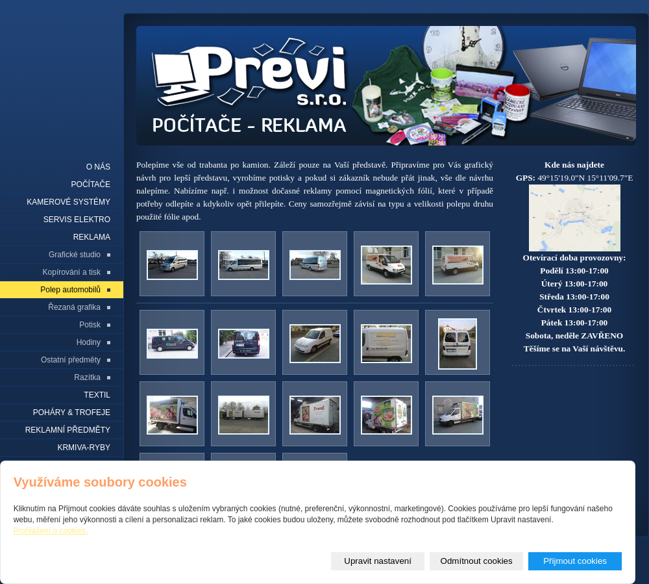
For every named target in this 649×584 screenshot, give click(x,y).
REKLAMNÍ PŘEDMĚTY (67, 430)
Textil (97, 395)
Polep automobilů (70, 289)
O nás (98, 166)
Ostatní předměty (71, 359)
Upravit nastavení (377, 561)
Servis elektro (76, 219)
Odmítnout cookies (477, 561)
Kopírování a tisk (72, 272)
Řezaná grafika (74, 307)
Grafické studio (75, 254)
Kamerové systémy (68, 202)
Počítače (90, 184)
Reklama (91, 237)
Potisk (90, 324)
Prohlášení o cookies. (51, 530)
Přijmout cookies (575, 561)
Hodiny (89, 342)
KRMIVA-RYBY (83, 447)
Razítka (87, 377)
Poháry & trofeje (71, 412)
